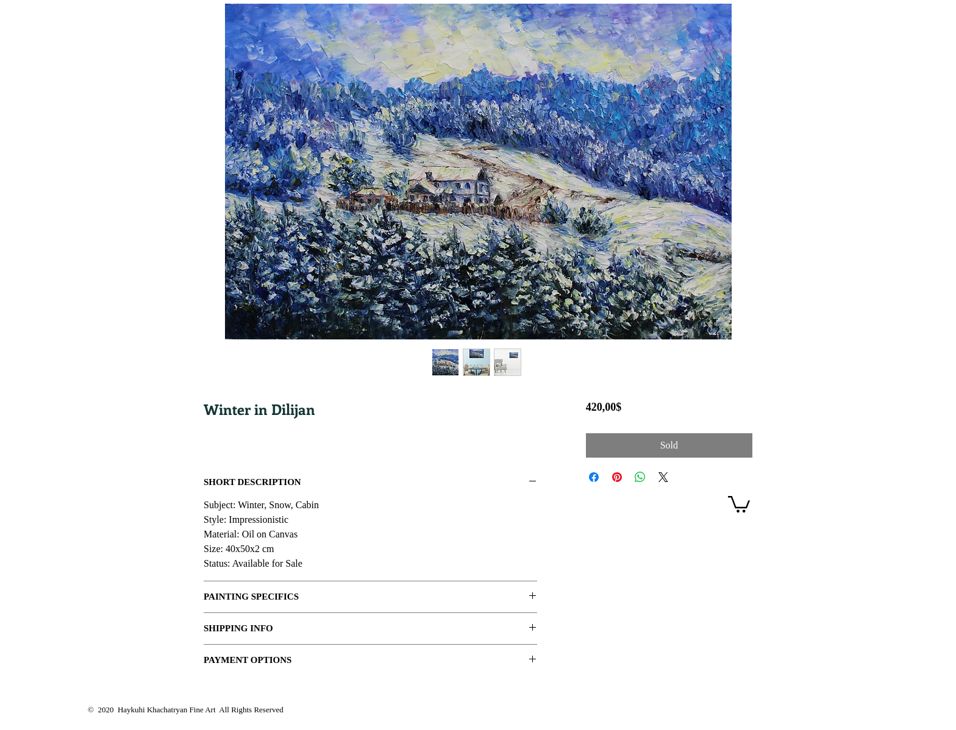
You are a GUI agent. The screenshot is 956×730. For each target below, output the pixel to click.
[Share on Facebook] (594, 477)
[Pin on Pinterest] (617, 477)
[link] (739, 503)
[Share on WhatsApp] (640, 477)
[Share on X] (663, 477)
